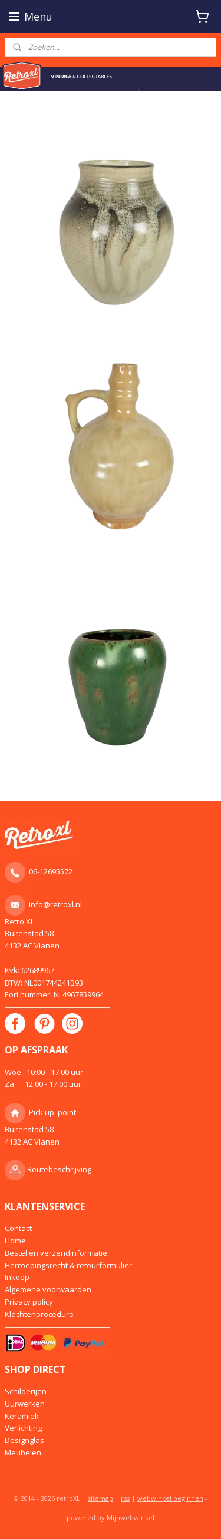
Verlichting (23, 1427)
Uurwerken (25, 1403)
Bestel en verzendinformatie (56, 1253)
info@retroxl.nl (55, 904)
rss (125, 1498)
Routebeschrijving (59, 1169)
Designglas (24, 1440)
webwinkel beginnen (170, 1498)
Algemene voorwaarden (48, 1289)
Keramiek (22, 1416)
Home (15, 1240)
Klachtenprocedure (39, 1314)
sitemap (100, 1498)
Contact (18, 1228)
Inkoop (17, 1277)
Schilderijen (26, 1391)
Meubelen (23, 1452)
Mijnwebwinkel (130, 1517)
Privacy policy (29, 1301)
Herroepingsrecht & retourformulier (68, 1265)
